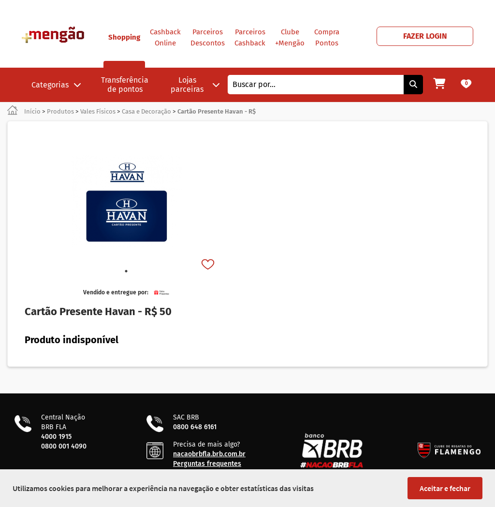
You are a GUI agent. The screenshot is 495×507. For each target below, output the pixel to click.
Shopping (124, 50)
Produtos (60, 111)
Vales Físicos (98, 111)
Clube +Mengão (290, 37)
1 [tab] (126, 271)
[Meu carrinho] (439, 84)
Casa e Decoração (146, 111)
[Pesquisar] (413, 84)
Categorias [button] (56, 84)
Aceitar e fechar (445, 488)
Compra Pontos (326, 37)
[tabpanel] (126, 201)
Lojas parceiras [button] (195, 84)
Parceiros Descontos (207, 37)
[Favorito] (208, 265)
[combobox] (316, 84)
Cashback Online (165, 37)
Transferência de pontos (124, 84)
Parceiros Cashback (249, 37)
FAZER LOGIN (425, 36)
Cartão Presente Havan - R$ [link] (216, 111)
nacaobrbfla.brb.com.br (209, 454)
